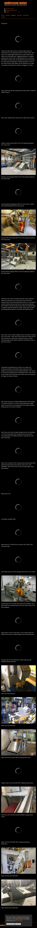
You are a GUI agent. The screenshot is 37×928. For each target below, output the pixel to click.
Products (7, 15)
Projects (13, 15)
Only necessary (10, 924)
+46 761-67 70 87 (9, 8)
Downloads (26, 15)
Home (2, 15)
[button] (12, 12)
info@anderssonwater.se (10, 10)
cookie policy (19, 920)
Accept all (18, 924)
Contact (3, 17)
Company (19, 15)
